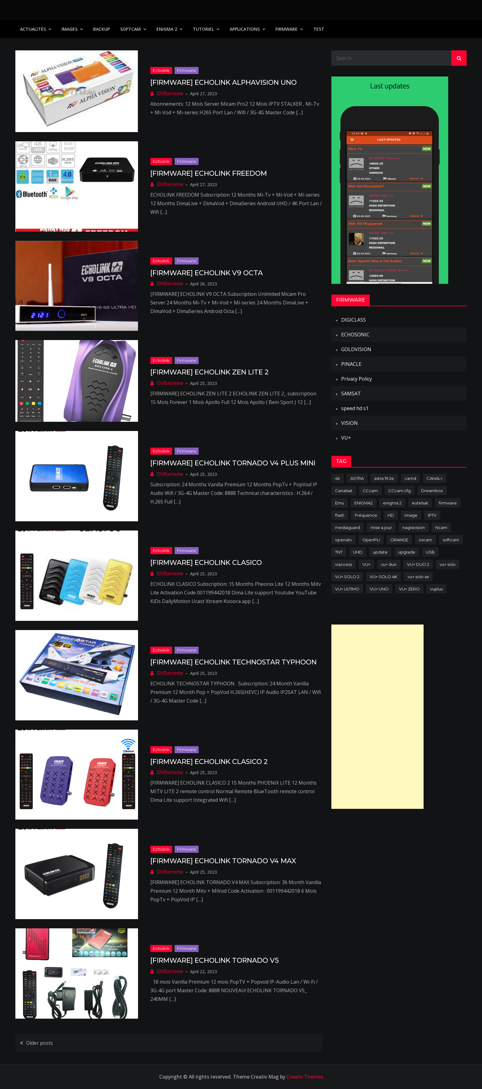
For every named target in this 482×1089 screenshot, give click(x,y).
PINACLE (351, 364)
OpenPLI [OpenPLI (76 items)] (371, 539)
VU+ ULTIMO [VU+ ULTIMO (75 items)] (347, 588)
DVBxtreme (170, 93)
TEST (318, 29)
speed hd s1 (355, 408)
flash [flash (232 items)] (339, 515)
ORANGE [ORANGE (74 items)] (399, 539)
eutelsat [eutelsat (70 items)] (420, 502)
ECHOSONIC (355, 334)
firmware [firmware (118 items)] (448, 502)
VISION (349, 423)
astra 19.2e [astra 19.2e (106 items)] (384, 478)
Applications (245, 29)
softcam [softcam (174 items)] (451, 539)
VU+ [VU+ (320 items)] (366, 564)
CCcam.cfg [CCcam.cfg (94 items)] (399, 490)
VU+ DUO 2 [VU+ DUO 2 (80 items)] (418, 564)
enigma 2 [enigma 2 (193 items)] (392, 502)
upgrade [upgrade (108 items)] (406, 552)
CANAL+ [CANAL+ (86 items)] (435, 478)
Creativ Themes (304, 1076)
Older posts (39, 1043)
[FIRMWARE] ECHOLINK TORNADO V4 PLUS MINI (232, 463)
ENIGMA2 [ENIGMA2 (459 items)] (363, 502)
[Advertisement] (377, 717)
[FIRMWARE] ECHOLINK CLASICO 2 (209, 762)
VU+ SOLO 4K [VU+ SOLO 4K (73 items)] (383, 576)
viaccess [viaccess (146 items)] (343, 564)
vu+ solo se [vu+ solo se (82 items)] (418, 576)
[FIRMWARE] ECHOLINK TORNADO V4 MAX (223, 861)
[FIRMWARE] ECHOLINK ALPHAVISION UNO (223, 82)
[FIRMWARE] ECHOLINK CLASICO (206, 562)
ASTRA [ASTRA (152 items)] (357, 478)
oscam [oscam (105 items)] (425, 539)
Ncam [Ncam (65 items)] (441, 527)
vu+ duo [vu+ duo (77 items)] (389, 564)
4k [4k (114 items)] (337, 478)
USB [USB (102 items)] (430, 552)
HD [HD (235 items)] (391, 515)
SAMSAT (351, 393)
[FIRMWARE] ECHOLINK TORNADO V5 (214, 960)
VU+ (346, 437)
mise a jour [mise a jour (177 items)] (381, 527)
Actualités (33, 29)
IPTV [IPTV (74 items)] (432, 515)
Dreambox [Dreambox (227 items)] (432, 490)
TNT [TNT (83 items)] (338, 552)
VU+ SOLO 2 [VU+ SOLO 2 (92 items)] (347, 576)
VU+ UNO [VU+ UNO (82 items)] (379, 588)
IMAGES (69, 29)
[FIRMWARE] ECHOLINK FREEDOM (208, 173)
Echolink (161, 70)
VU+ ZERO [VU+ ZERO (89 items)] (409, 588)
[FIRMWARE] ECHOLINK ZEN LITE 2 (209, 372)
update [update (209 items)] (380, 552)
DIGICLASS (353, 319)
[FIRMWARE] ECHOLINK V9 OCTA (206, 273)
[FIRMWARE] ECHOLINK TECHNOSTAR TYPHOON (233, 662)
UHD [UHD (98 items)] (357, 552)
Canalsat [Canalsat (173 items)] (343, 490)
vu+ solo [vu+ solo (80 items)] (448, 564)
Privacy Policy (356, 378)
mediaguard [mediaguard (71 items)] (347, 527)
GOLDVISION (356, 349)
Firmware (286, 29)
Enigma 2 (166, 29)
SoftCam (130, 29)
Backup (101, 29)
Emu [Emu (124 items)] (339, 502)
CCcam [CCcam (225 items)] (370, 490)
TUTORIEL (203, 29)
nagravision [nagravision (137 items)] (413, 527)
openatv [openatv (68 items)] (343, 539)
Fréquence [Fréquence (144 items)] (366, 515)
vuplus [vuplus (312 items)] (436, 588)
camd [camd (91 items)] (410, 478)
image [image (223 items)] (411, 515)
